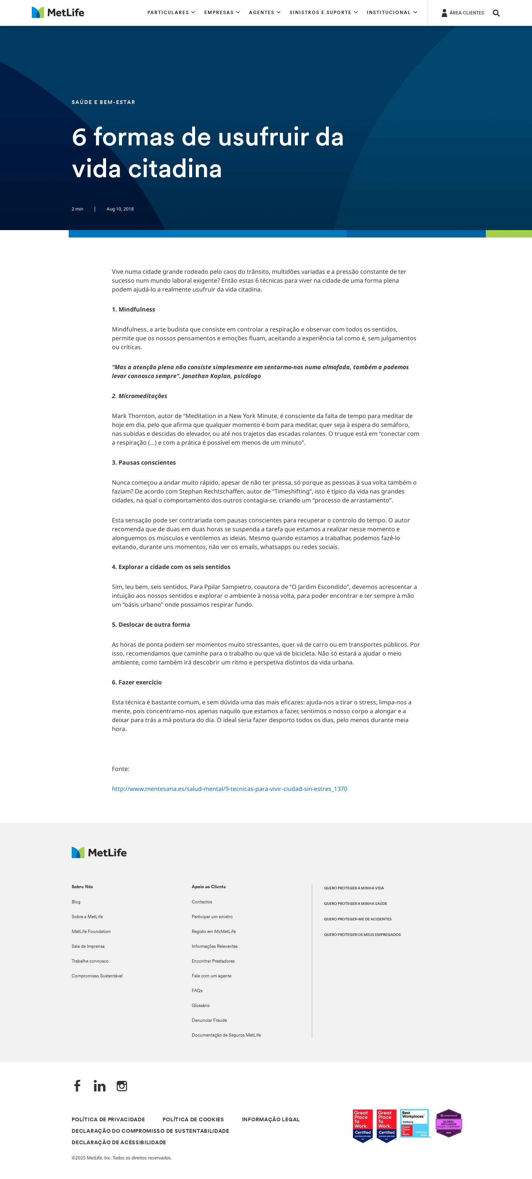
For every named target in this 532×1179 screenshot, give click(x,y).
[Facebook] (77, 1087)
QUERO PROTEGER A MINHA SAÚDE (355, 904)
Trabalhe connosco (90, 961)
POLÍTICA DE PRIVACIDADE (108, 1120)
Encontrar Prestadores (213, 961)
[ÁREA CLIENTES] (462, 12)
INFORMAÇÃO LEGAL (271, 1120)
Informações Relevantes (215, 946)
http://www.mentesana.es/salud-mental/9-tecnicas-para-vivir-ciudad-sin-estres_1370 (229, 789)
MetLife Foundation (91, 932)
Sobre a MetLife (87, 917)
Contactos (202, 902)
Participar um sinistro (212, 917)
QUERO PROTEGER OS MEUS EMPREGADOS (362, 935)
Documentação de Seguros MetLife (226, 1035)
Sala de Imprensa (88, 946)
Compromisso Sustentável (97, 976)
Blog (76, 902)
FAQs (197, 991)
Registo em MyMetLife (214, 932)
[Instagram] (122, 1087)
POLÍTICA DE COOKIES (193, 1120)
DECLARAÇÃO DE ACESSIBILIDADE (119, 1143)
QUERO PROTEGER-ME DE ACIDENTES (358, 919)
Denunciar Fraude (209, 1020)
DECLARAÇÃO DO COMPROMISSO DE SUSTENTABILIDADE (150, 1131)
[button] (171, 13)
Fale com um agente (211, 976)
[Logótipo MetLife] (99, 856)
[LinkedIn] (100, 1087)
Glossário (201, 1006)
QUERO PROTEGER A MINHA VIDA (354, 888)
